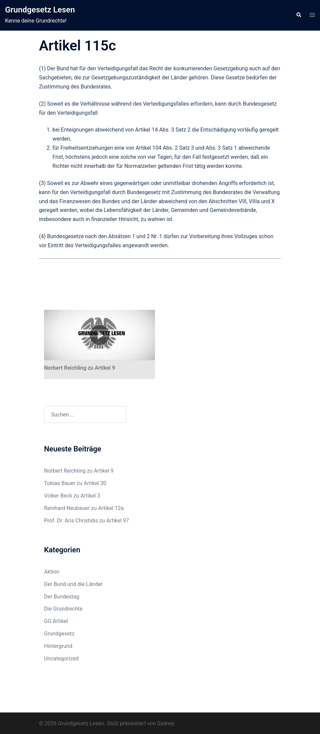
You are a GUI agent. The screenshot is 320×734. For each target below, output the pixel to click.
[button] (298, 15)
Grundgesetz (59, 633)
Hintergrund (58, 646)
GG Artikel (56, 621)
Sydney (165, 723)
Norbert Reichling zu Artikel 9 (79, 368)
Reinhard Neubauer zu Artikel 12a (84, 508)
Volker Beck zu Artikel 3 (72, 495)
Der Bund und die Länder (73, 584)
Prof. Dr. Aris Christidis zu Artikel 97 (86, 520)
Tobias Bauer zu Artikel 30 (75, 483)
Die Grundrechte (63, 608)
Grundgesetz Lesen (40, 9)
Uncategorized (61, 658)
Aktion (51, 571)
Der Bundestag (61, 596)
